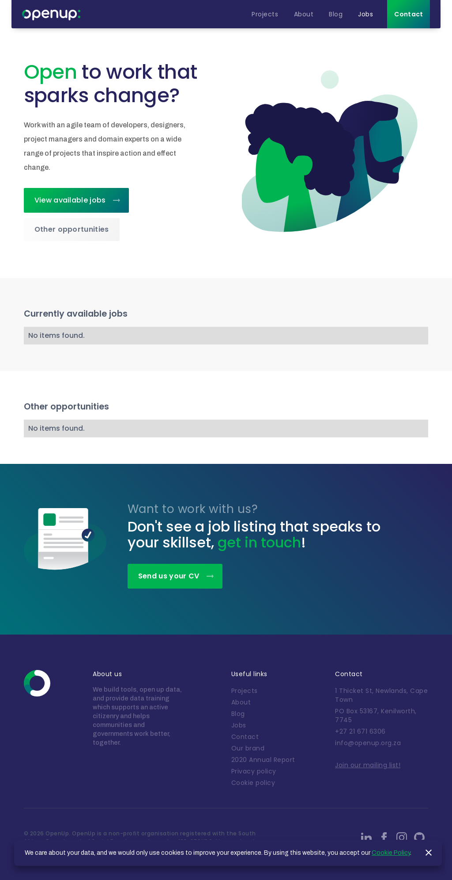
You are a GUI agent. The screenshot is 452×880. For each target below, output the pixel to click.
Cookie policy (253, 782)
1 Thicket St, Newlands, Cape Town (381, 695)
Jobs (238, 725)
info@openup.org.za (368, 742)
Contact (245, 736)
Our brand (248, 748)
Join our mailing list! (367, 765)
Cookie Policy (391, 852)
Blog (238, 713)
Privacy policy (253, 771)
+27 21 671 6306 (360, 731)
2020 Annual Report (263, 759)
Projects (244, 690)
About (241, 702)
